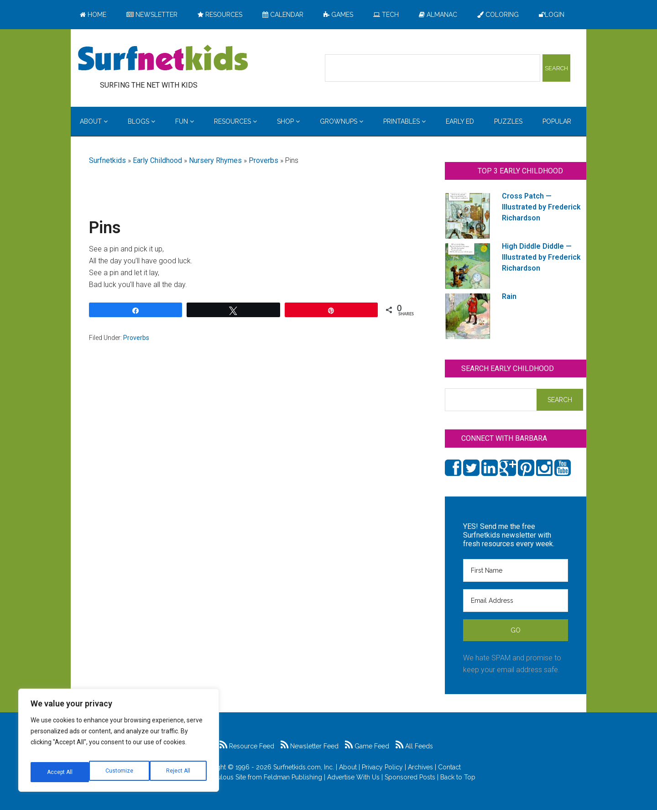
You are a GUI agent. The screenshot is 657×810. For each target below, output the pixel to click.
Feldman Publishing (293, 777)
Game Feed (367, 746)
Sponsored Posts (410, 777)
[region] (118, 744)
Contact (449, 767)
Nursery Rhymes (215, 160)
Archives (420, 767)
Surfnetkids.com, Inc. (303, 767)
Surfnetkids (107, 160)
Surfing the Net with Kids (163, 58)
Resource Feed (246, 746)
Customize (60, 772)
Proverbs (263, 160)
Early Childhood (157, 160)
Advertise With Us (353, 777)
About (348, 767)
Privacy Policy (382, 767)
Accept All (178, 772)
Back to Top (457, 777)
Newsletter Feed (310, 746)
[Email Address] (515, 600)
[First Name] (515, 570)
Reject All (119, 772)
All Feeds (414, 746)
